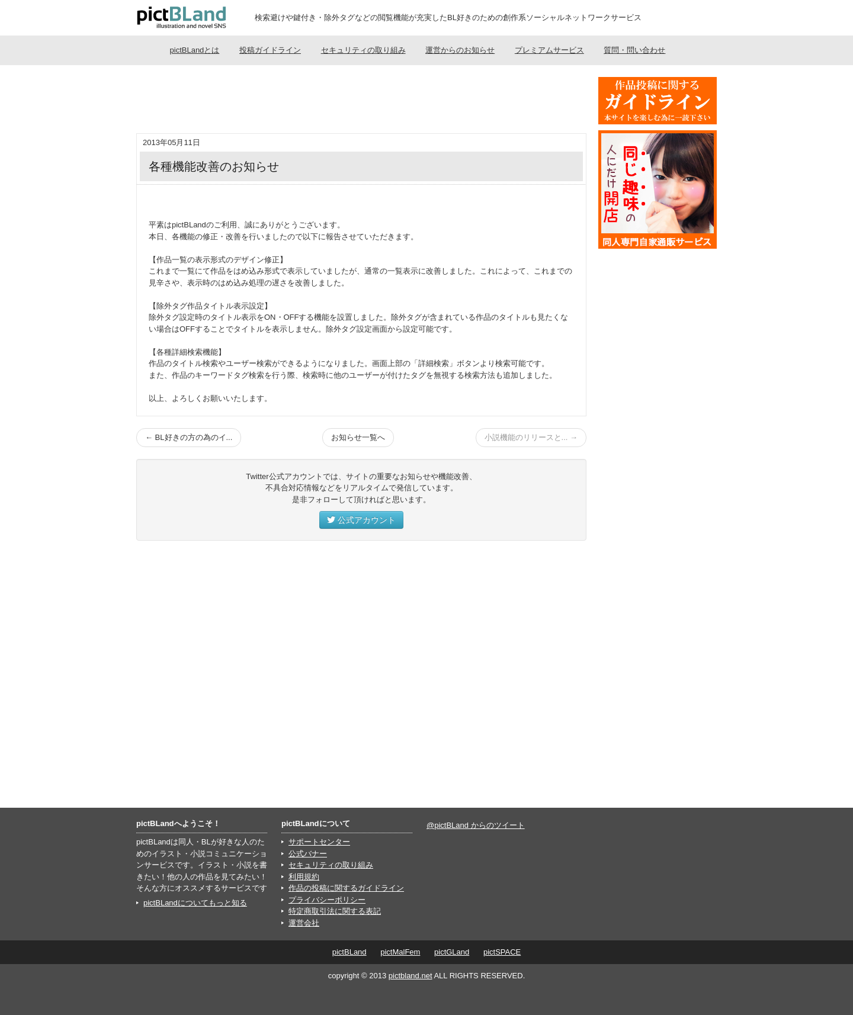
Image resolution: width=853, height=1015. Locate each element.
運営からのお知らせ (460, 50)
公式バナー (307, 853)
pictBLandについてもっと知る (195, 902)
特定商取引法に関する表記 (334, 911)
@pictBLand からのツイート (475, 825)
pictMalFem (400, 951)
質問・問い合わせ (634, 50)
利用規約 (303, 876)
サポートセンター (319, 841)
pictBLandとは (195, 50)
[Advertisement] (361, 100)
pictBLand (349, 951)
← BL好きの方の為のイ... (188, 437)
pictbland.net (410, 975)
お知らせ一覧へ (358, 437)
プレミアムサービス (549, 50)
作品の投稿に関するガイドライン (346, 888)
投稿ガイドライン (270, 50)
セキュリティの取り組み (363, 50)
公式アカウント (361, 520)
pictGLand (451, 951)
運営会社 (303, 922)
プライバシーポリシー (326, 899)
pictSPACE (502, 951)
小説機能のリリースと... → (531, 437)
